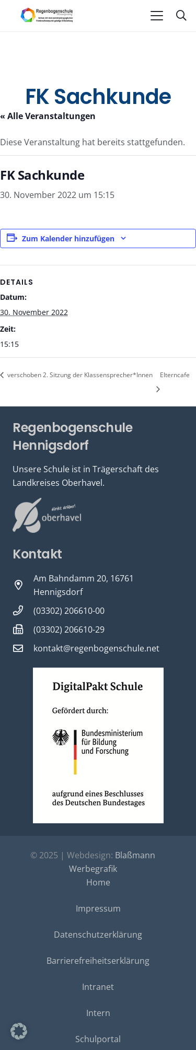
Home (98, 882)
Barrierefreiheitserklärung (98, 960)
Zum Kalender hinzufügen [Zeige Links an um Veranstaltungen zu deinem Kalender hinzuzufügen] (68, 238)
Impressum (98, 908)
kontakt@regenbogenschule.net (96, 648)
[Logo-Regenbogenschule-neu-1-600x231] (47, 15)
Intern (98, 1013)
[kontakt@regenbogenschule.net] (23, 648)
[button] (157, 15)
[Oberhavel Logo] (47, 515)
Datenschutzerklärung (98, 934)
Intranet (98, 987)
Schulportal (98, 1039)
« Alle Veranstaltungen (48, 116)
